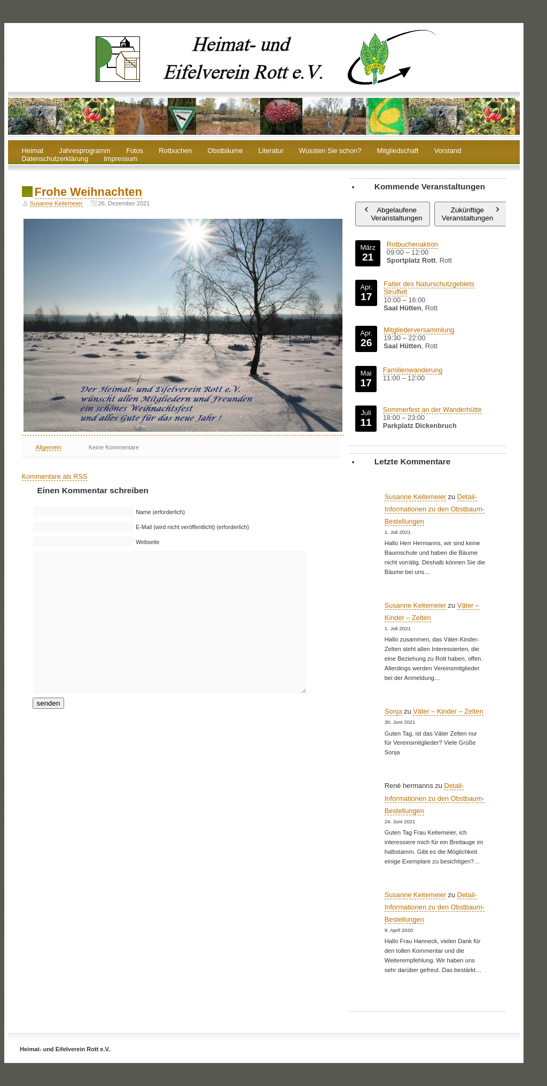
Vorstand (448, 151)
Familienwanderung (413, 370)
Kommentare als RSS (55, 476)
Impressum (120, 159)
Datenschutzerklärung (55, 159)
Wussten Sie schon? (330, 151)
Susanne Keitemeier (56, 203)
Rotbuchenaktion (412, 244)
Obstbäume (225, 151)
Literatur (271, 151)
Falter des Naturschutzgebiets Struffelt (429, 288)
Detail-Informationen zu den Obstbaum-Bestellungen (435, 509)
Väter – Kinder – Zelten (448, 711)
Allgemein (48, 447)
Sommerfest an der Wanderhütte (432, 410)
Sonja (393, 711)
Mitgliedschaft (397, 151)
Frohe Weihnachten (88, 191)
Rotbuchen (175, 151)
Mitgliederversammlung (419, 330)
